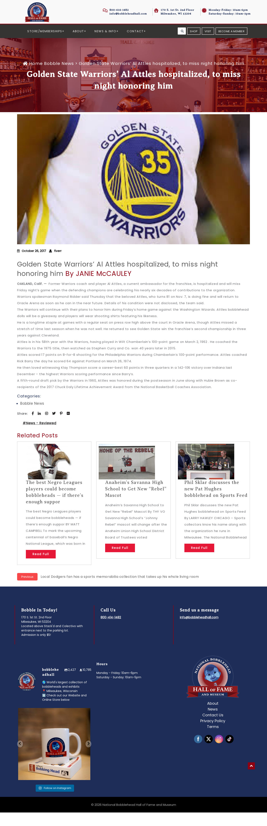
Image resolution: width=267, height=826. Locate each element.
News (213, 722)
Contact (135, 31)
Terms (213, 740)
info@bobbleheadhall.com (128, 13)
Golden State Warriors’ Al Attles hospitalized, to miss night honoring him (117, 282)
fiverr (58, 264)
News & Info (105, 31)
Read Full (41, 568)
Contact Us (212, 728)
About (78, 31)
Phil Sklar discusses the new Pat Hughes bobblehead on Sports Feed (216, 502)
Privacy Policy (212, 734)
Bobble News (59, 77)
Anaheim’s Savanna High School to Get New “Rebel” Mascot (135, 502)
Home (33, 77)
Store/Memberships (44, 31)
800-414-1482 (119, 9)
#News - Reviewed (39, 436)
